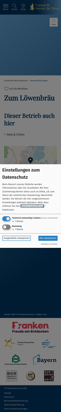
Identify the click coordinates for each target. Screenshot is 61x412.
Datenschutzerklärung (32, 206)
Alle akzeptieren (48, 238)
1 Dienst (17, 221)
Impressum (8, 209)
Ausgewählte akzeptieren (17, 238)
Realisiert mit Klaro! (49, 244)
